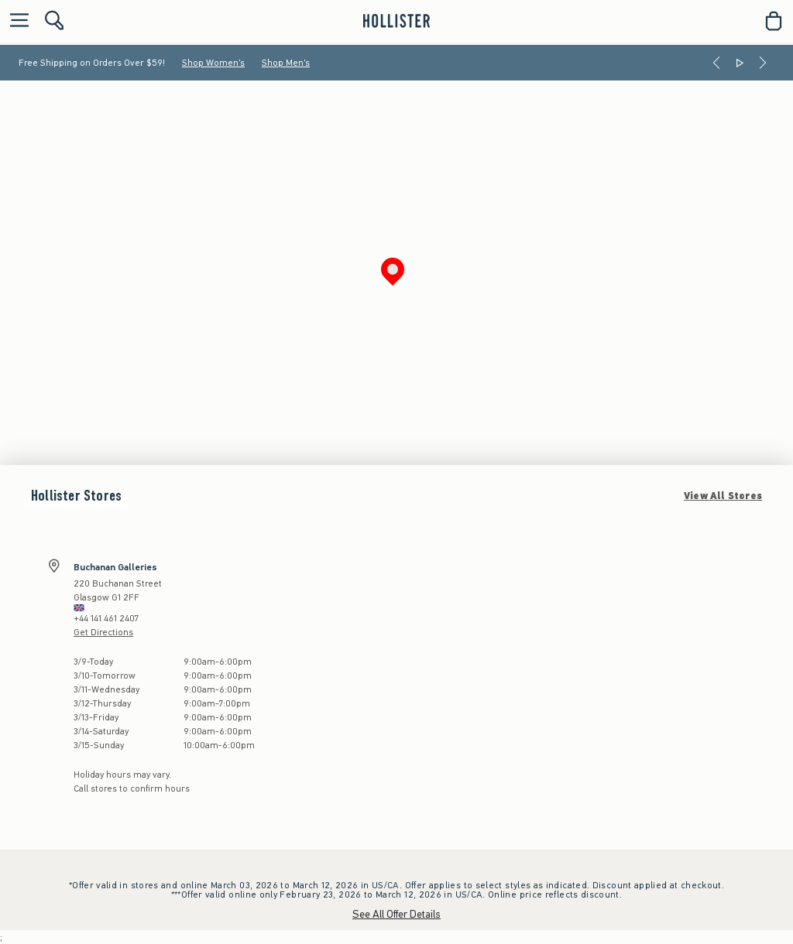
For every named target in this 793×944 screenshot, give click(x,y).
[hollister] (396, 21)
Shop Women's (213, 62)
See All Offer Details (396, 914)
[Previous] (716, 62)
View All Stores (723, 496)
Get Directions (103, 632)
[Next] (762, 62)
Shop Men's (286, 62)
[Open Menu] (15, 21)
